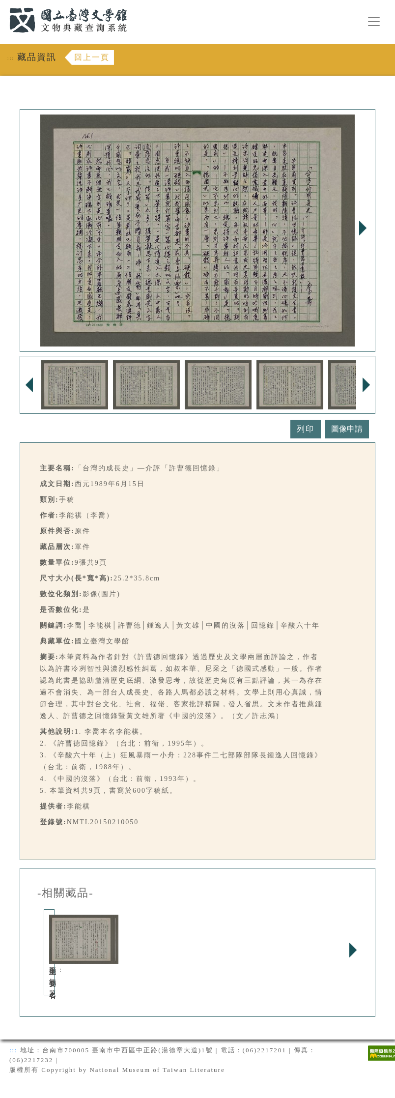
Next (362, 228)
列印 (305, 429)
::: (3, 5)
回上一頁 (92, 57)
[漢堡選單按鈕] (374, 21)
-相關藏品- (65, 893)
